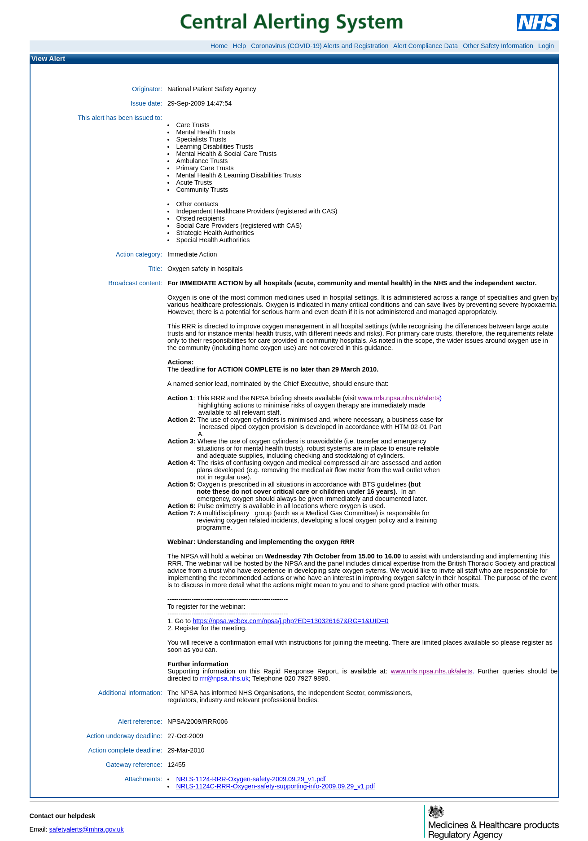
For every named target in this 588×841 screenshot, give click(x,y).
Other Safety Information (498, 45)
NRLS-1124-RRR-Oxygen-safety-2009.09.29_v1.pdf (250, 779)
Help (239, 45)
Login (546, 45)
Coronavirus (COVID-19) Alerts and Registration (319, 45)
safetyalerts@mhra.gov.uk (86, 829)
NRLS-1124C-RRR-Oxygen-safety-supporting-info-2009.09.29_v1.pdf (275, 786)
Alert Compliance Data (425, 45)
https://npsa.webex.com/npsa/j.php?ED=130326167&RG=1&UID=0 (290, 620)
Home (219, 45)
